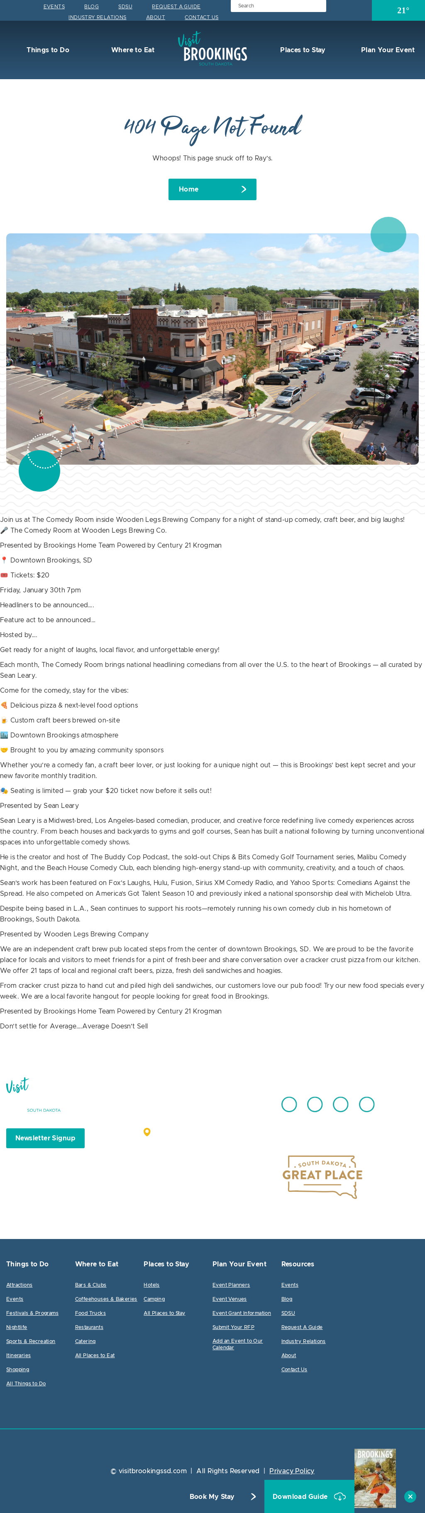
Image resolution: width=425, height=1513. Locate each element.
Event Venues (229, 1299)
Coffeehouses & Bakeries (106, 1299)
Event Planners (231, 1285)
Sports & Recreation (31, 1341)
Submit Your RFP (233, 1327)
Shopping (17, 1369)
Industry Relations (97, 17)
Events (54, 6)
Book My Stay (212, 1497)
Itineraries (18, 1355)
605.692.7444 (233, 1100)
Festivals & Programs (32, 1313)
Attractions (19, 1285)
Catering (85, 1341)
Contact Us (201, 17)
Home (189, 189)
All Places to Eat (95, 1355)
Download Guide (301, 1497)
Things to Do (47, 50)
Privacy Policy (292, 1471)
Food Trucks (90, 1313)
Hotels (151, 1285)
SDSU (125, 6)
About (155, 17)
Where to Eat (132, 50)
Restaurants (89, 1327)
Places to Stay (302, 50)
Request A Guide (176, 6)
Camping (154, 1299)
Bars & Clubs (91, 1285)
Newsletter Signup (45, 1138)
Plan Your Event (387, 50)
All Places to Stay (164, 1313)
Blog (91, 6)
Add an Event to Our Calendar (237, 1344)
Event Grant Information (241, 1313)
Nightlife (16, 1327)
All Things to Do (26, 1383)
